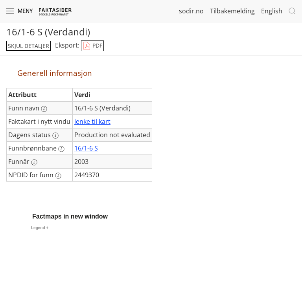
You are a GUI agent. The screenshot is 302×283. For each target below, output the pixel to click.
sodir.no (191, 11)
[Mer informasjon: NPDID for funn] (58, 176)
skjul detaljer (28, 46)
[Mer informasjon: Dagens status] (55, 135)
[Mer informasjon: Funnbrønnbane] (61, 149)
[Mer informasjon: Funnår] (34, 162)
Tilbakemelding (232, 11)
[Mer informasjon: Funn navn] (44, 109)
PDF (92, 46)
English (271, 11)
